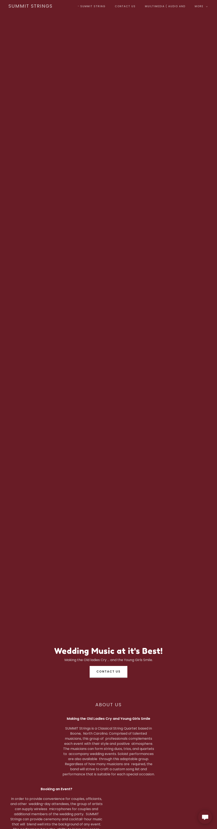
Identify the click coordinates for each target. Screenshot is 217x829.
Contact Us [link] (125, 6)
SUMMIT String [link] (93, 6)
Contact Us (108, 671)
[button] (200, 6)
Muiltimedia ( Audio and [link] (165, 6)
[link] (30, 6)
